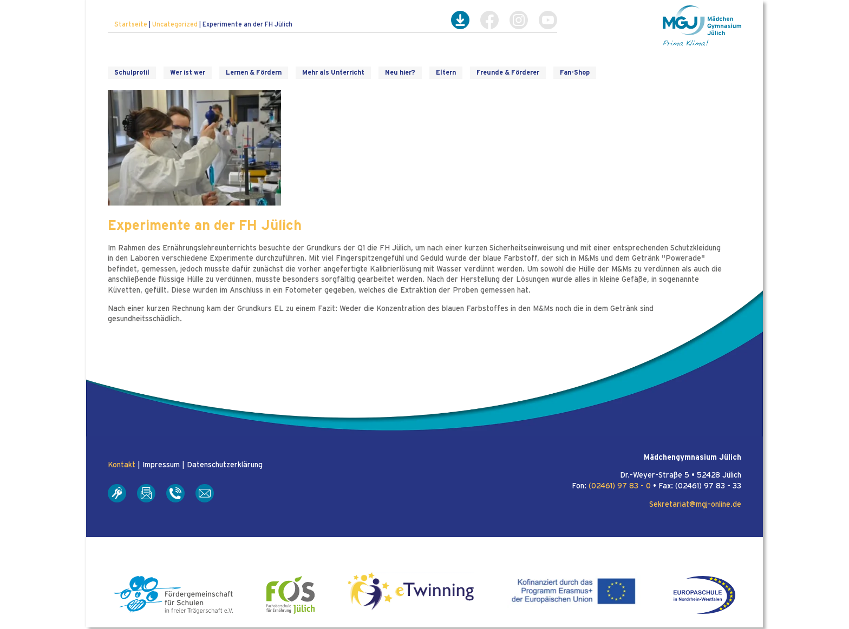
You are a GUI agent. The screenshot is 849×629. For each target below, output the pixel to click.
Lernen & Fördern (254, 72)
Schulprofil (131, 72)
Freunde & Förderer (507, 72)
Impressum (161, 465)
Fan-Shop (575, 72)
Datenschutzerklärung (225, 465)
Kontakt (121, 465)
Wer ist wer (187, 72)
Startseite (130, 24)
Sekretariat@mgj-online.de (695, 504)
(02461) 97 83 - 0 (620, 486)
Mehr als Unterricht (333, 72)
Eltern (446, 72)
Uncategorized (175, 24)
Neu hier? (400, 72)
